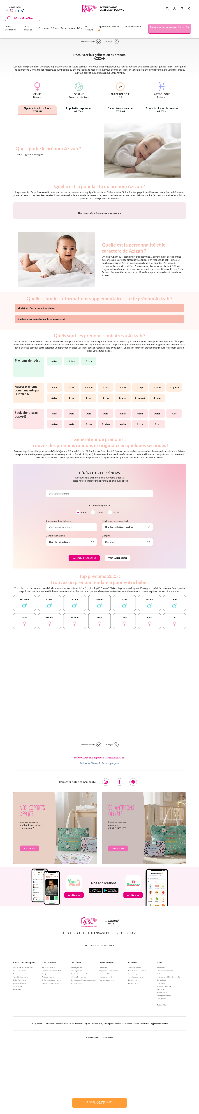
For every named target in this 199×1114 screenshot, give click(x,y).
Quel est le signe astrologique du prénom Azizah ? (41, 401)
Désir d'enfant (49, 1044)
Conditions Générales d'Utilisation (59, 1105)
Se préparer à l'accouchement (109, 1052)
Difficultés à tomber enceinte (51, 1062)
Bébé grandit (161, 1080)
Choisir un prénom (134, 1049)
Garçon (99, 594)
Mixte (116, 594)
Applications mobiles (159, 1105)
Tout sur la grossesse (78, 1065)
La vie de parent (162, 1083)
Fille (83, 594)
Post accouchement (106, 1058)
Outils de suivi (18, 1068)
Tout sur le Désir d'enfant (50, 1065)
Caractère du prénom (120, 110)
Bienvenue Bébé (105, 1055)
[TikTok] (22, 10)
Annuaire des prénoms (135, 1058)
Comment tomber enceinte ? (51, 1052)
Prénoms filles (88, 844)
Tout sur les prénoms (135, 1055)
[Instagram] (11, 10)
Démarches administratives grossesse (83, 1062)
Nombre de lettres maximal (115, 602)
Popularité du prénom (78, 110)
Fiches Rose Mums (19, 1062)
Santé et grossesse (77, 1052)
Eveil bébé (160, 1071)
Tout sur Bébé (161, 1086)
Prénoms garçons (109, 844)
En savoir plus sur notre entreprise (99, 1027)
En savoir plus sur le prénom (162, 110)
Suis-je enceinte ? (47, 1055)
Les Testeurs (88, 28)
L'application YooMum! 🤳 (109, 28)
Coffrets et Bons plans (24, 1044)
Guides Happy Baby (19, 1065)
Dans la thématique (55, 617)
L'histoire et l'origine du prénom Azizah (36, 389)
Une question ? (37, 1105)
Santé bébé (160, 1055)
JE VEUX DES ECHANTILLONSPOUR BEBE (99, 1103)
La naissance (103, 1049)
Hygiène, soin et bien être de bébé (168, 1058)
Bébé (159, 1044)
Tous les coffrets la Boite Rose (23, 1049)
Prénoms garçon (133, 1065)
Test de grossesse (48, 1058)
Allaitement (161, 1065)
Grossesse (76, 1044)
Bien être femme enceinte (79, 1055)
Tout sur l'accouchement (107, 1062)
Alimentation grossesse (79, 1058)
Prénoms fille (132, 1062)
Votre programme (10, 28)
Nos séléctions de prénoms (137, 1052)
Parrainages (17, 1071)
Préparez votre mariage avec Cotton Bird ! (170, 29)
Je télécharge (74, 976)
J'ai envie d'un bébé (48, 1049)
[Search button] (167, 8)
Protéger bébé (162, 1074)
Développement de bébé (165, 1052)
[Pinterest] (133, 863)
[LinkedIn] (17, 10)
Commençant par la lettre (58, 602)
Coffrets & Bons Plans (23, 18)
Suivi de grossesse (77, 1049)
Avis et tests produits (20, 1058)
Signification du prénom (37, 110)
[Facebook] (7, 10)
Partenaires (145, 1105)
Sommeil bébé (162, 1062)
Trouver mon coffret (19, 1052)
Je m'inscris (29, 930)
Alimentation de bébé (164, 1068)
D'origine (106, 617)
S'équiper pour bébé (164, 1077)
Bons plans (16, 1055)
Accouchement (107, 1044)
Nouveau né (161, 1049)
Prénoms (132, 1044)
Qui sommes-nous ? (132, 28)
